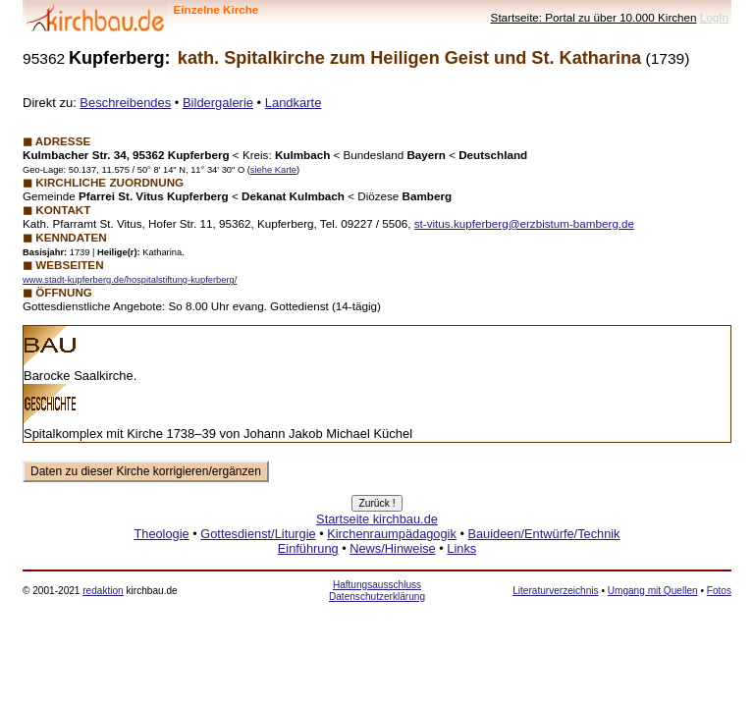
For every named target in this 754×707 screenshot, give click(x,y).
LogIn (714, 17)
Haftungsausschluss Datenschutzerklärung (377, 590)
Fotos (719, 590)
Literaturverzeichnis (555, 590)
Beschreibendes (125, 102)
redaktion (102, 590)
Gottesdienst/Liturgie (257, 533)
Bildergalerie (218, 102)
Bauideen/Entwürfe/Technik (543, 533)
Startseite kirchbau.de (377, 519)
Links (461, 548)
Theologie (161, 533)
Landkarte (293, 102)
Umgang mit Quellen (653, 590)
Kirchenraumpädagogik (392, 533)
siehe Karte (273, 170)
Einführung (308, 548)
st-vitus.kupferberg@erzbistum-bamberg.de (524, 223)
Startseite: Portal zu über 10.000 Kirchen (594, 17)
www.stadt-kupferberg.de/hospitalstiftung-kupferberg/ (130, 280)
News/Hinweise (392, 548)
